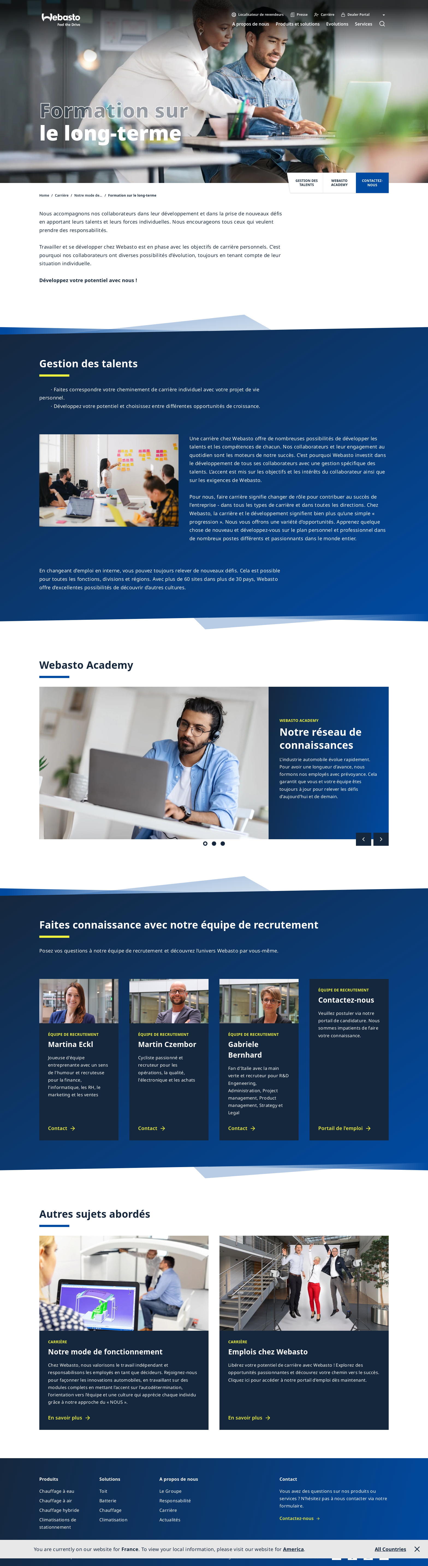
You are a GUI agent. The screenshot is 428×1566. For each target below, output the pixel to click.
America (293, 1549)
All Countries (390, 1549)
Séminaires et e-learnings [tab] (214, 843)
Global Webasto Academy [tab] (223, 843)
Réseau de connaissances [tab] (205, 843)
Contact (57, 1128)
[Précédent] (363, 839)
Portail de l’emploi (340, 1128)
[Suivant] (381, 839)
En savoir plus (65, 1418)
